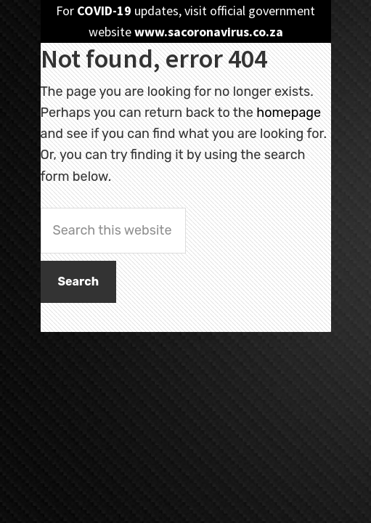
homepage (288, 113)
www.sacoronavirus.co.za (208, 31)
